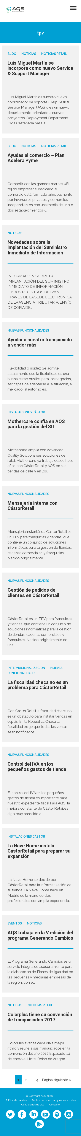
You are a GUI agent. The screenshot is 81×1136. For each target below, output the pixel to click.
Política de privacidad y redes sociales (54, 1100)
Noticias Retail (54, 53)
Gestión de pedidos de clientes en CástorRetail (33, 593)
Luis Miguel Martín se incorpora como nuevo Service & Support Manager (40, 68)
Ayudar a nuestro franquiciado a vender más (40, 342)
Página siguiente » (56, 1080)
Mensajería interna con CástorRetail (32, 506)
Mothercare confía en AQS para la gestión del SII (36, 424)
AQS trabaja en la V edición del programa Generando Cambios (40, 935)
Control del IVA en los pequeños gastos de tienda (37, 767)
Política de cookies (16, 1100)
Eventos (15, 923)
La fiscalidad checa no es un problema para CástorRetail (38, 685)
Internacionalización (26, 668)
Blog (12, 53)
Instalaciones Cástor (26, 412)
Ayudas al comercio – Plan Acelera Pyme (36, 158)
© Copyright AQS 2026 (39, 1095)
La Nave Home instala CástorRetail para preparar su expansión (39, 851)
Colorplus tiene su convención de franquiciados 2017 (40, 1017)
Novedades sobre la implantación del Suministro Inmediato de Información (37, 247)
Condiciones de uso (32, 1104)
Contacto (54, 1104)
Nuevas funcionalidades (28, 330)
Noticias (28, 53)
